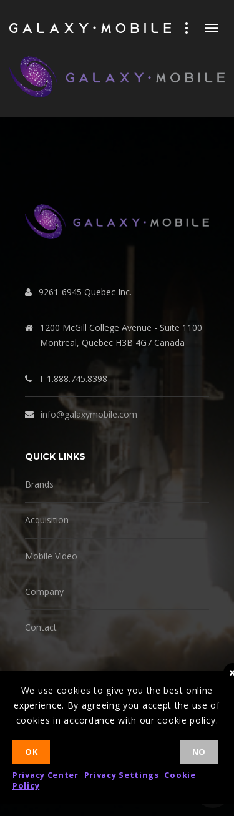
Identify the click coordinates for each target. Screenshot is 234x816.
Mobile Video (51, 556)
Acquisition (47, 520)
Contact (41, 627)
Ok (31, 751)
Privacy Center (45, 774)
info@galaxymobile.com (89, 414)
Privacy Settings (121, 774)
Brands (39, 484)
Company (44, 591)
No (199, 751)
